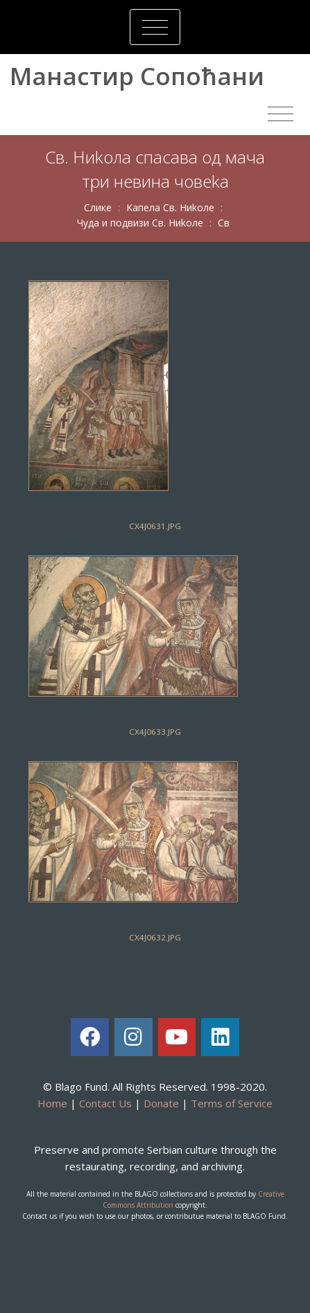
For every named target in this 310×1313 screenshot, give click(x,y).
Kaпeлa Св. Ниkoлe (170, 207)
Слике (98, 207)
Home (52, 1103)
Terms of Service (232, 1103)
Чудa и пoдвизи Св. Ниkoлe (140, 222)
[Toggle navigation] (155, 27)
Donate (161, 1103)
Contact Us (105, 1103)
